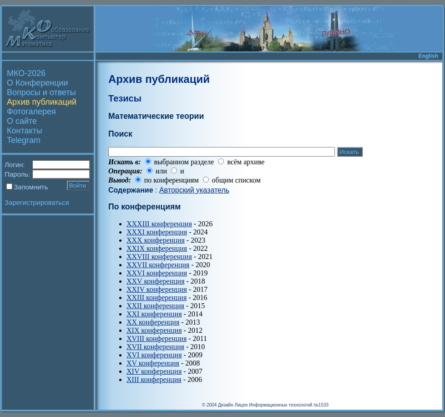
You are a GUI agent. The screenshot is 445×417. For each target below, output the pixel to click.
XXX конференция (155, 240)
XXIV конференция (156, 289)
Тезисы (125, 98)
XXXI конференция (156, 232)
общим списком (236, 180)
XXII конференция (155, 306)
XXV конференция (155, 281)
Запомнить (31, 187)
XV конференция (152, 363)
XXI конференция (154, 314)
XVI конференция (154, 355)
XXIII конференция (156, 297)
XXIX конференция (156, 248)
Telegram (23, 140)
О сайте (22, 121)
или (161, 171)
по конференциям (171, 180)
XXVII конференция (157, 265)
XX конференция (152, 322)
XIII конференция (154, 379)
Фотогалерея (31, 111)
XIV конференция (154, 371)
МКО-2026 (26, 73)
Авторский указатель (194, 190)
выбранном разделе (184, 162)
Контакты (24, 130)
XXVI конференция (156, 273)
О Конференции (37, 82)
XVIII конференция (156, 338)
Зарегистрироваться (37, 202)
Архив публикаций (41, 102)
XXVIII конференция (159, 256)
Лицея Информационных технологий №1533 (281, 404)
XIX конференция (154, 330)
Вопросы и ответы (41, 92)
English (428, 56)
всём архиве (245, 162)
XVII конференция (155, 347)
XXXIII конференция (159, 224)
